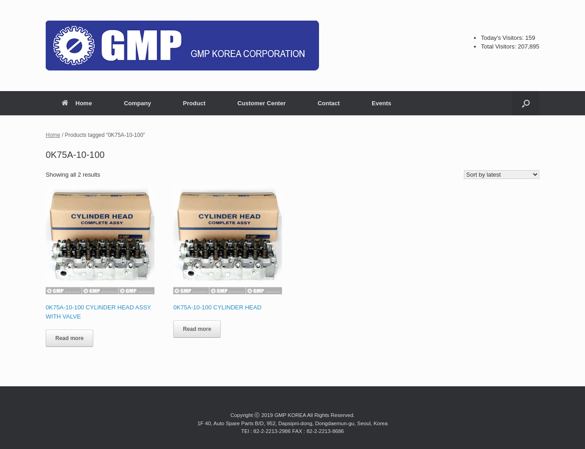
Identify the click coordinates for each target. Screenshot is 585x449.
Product (194, 103)
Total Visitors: (499, 46)
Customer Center (261, 103)
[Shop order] (501, 174)
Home (77, 103)
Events (381, 103)
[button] (525, 103)
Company (137, 103)
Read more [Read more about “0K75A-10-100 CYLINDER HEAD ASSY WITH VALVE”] (69, 338)
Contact (329, 103)
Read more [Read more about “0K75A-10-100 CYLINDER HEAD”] (197, 329)
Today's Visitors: (503, 37)
